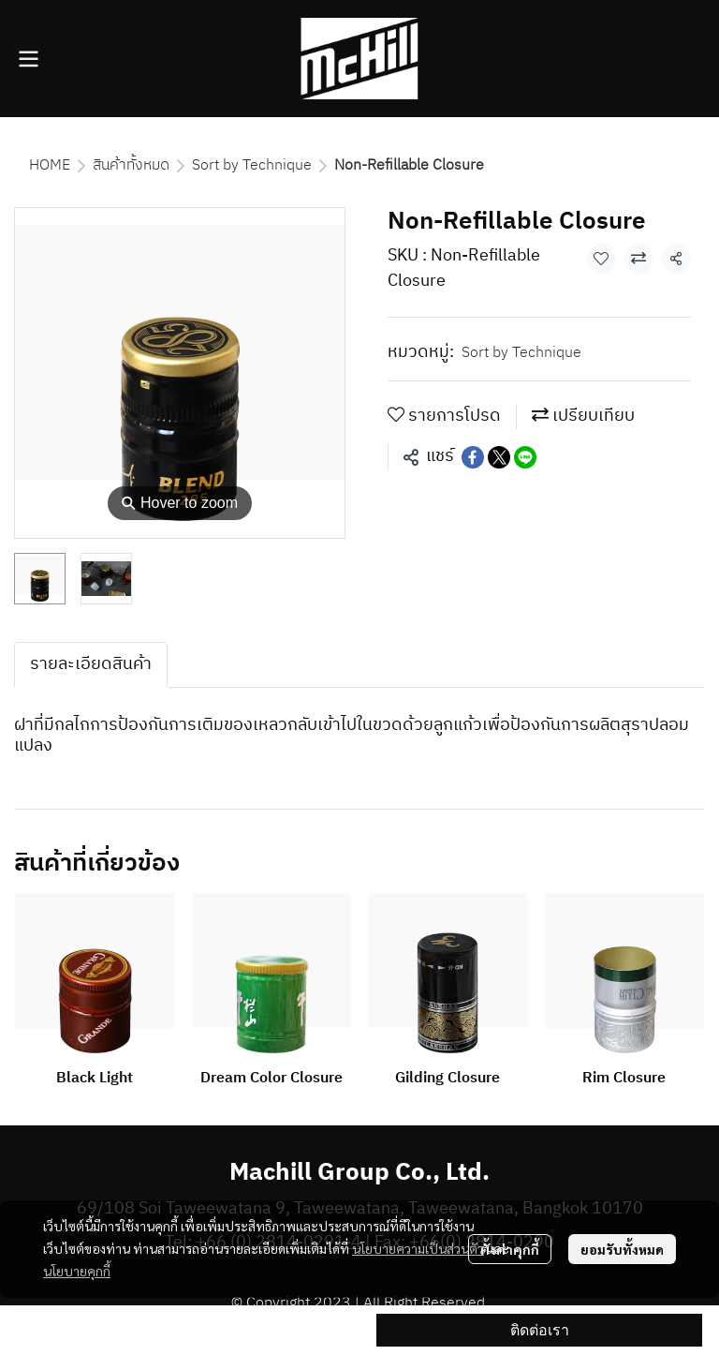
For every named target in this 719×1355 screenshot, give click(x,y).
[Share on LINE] (525, 457)
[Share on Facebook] (473, 457)
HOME (49, 165)
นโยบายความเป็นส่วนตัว (418, 1248)
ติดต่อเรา (539, 1330)
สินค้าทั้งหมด (131, 165)
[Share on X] (499, 457)
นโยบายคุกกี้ (76, 1270)
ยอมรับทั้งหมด (622, 1249)
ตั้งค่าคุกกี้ (509, 1249)
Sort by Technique (252, 165)
